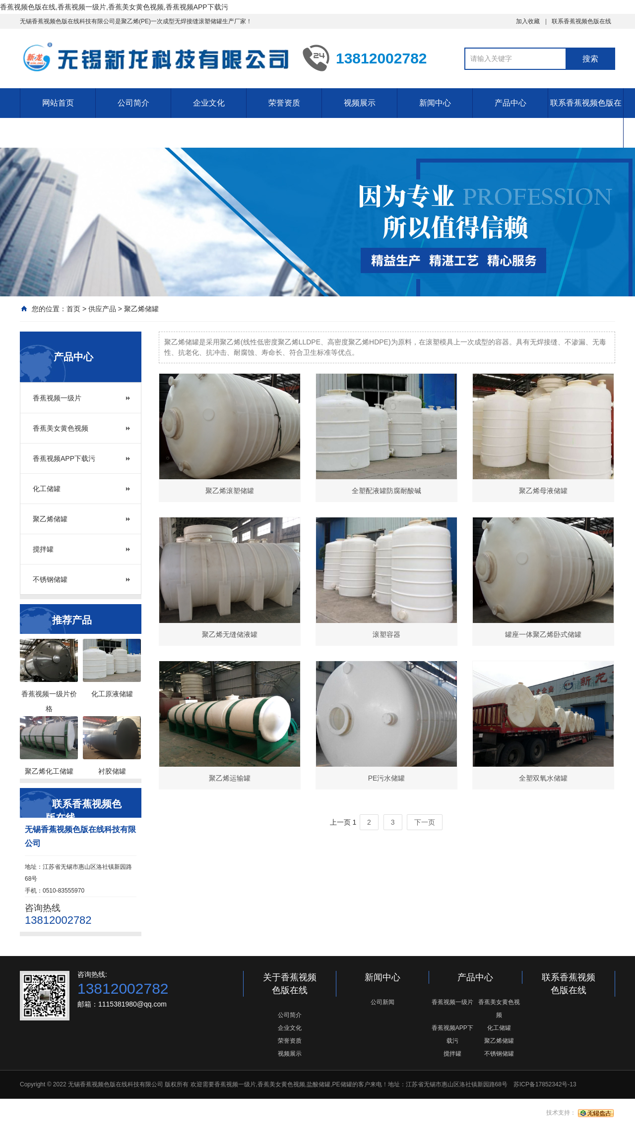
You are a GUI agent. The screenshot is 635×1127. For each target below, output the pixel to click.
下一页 (424, 822)
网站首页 (58, 103)
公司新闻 (382, 1002)
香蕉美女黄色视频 (60, 428)
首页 (73, 309)
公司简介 (133, 103)
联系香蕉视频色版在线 (581, 21)
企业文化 (209, 103)
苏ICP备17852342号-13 (544, 1084)
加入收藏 (528, 21)
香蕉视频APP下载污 (64, 458)
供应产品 (102, 309)
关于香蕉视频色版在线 (290, 983)
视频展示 (360, 103)
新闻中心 (435, 103)
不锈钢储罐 (50, 579)
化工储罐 (47, 489)
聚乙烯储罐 (141, 309)
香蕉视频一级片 (57, 398)
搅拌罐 (43, 549)
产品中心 (510, 103)
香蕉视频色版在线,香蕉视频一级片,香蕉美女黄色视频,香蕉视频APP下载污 (114, 7)
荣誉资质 (284, 103)
